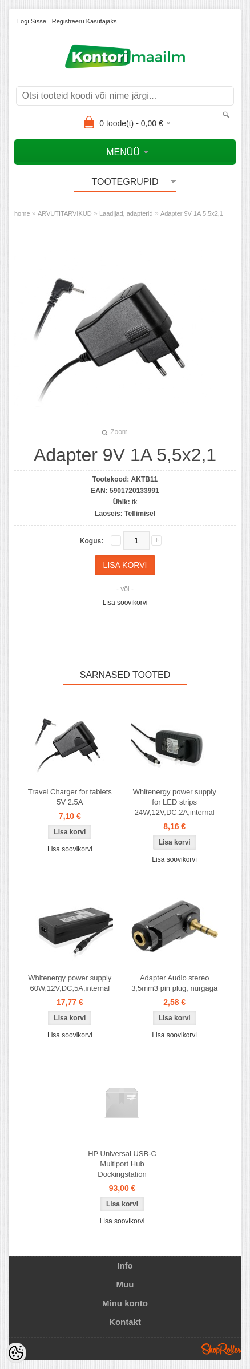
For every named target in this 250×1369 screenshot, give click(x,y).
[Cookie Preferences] (16, 1353)
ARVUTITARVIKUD (65, 213)
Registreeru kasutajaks (84, 21)
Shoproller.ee (221, 1349)
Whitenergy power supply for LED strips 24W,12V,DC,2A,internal (174, 802)
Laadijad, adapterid (126, 213)
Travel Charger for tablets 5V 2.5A (70, 797)
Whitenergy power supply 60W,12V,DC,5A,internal (69, 983)
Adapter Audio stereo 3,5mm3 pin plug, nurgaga (174, 983)
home (22, 213)
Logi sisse (31, 21)
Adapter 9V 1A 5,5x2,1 (191, 213)
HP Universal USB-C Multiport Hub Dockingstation (122, 1163)
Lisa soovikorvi (125, 603)
